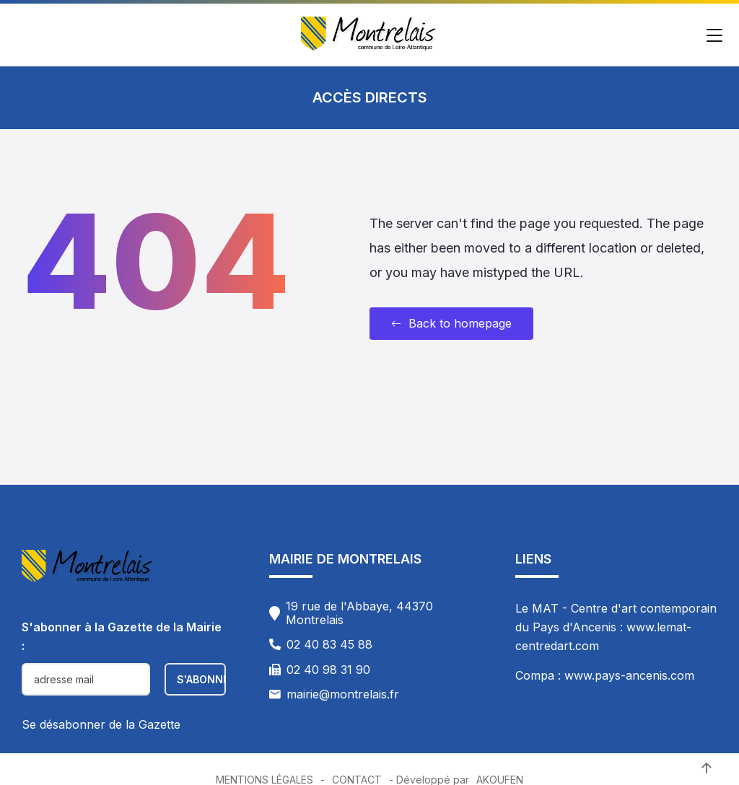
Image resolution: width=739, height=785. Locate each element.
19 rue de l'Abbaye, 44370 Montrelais (359, 613)
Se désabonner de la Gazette (101, 724)
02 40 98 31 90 (328, 669)
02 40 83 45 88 (329, 644)
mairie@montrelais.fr (343, 694)
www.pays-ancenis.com (629, 675)
